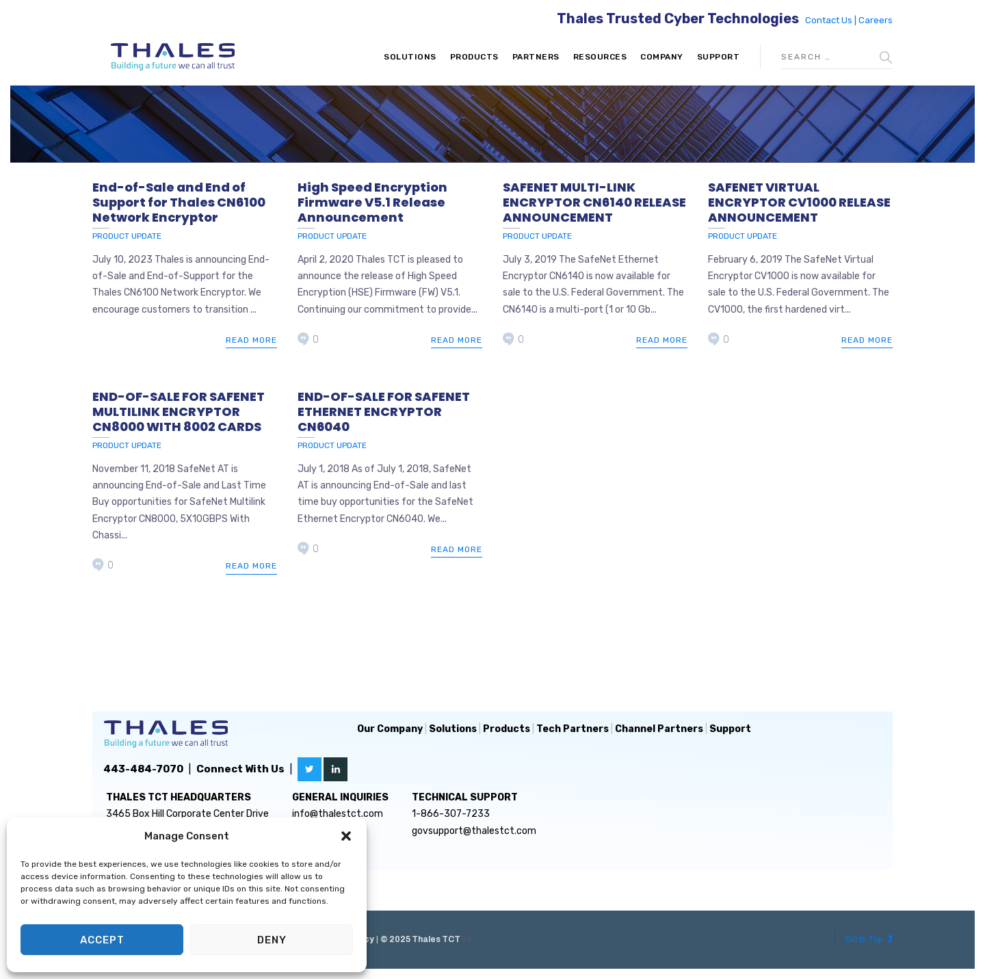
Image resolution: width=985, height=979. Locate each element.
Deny (272, 940)
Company (661, 57)
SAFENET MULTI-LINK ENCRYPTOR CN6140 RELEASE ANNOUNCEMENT (594, 202)
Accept (102, 940)
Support (718, 57)
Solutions (410, 57)
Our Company (390, 729)
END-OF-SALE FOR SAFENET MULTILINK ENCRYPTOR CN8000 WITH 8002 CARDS (178, 411)
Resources (600, 57)
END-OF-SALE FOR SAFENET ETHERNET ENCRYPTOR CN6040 (384, 411)
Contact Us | (831, 20)
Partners (536, 57)
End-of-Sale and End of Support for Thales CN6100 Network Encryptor (178, 202)
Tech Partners (572, 729)
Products (474, 57)
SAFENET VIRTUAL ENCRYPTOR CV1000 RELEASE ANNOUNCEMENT (799, 202)
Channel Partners (659, 729)
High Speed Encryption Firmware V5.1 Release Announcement (372, 202)
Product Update (126, 236)
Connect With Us (240, 769)
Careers (875, 20)
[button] (346, 836)
